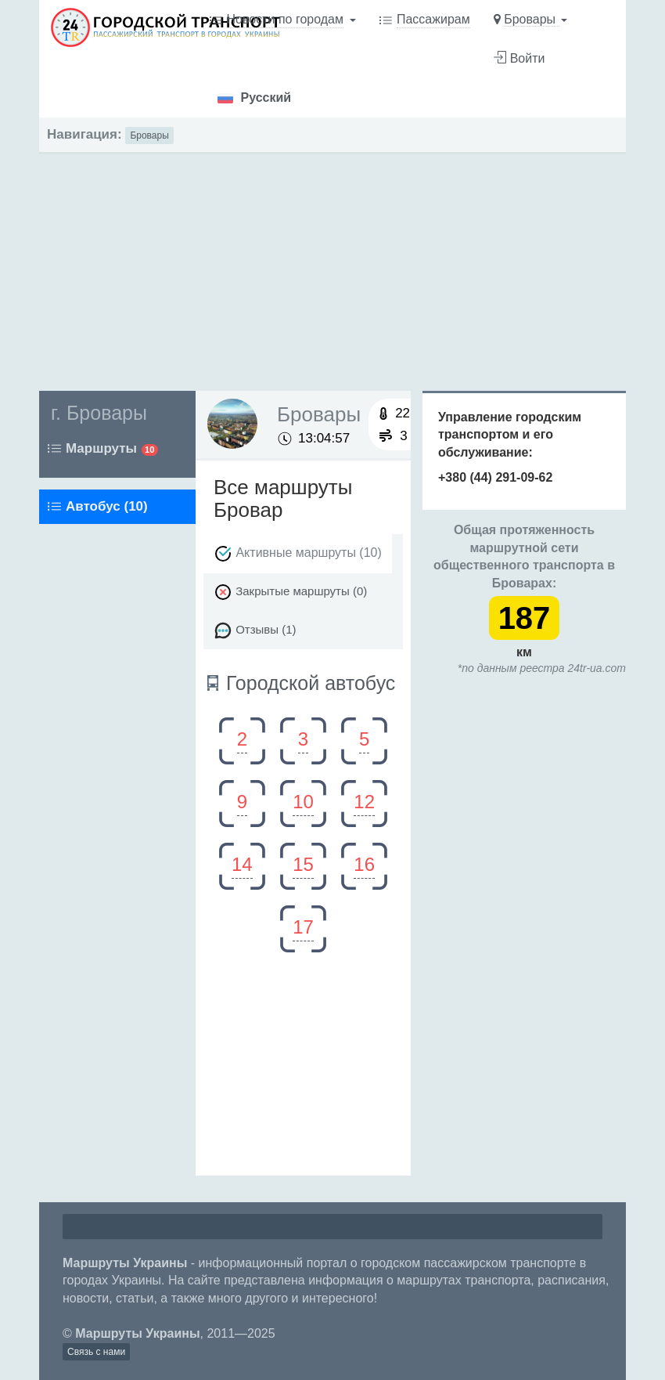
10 (303, 801)
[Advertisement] (332, 264)
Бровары (149, 135)
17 (303, 926)
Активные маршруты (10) (298, 553)
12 (364, 801)
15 (303, 864)
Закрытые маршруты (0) (290, 592)
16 (364, 864)
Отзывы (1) (255, 630)
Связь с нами (96, 1351)
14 (242, 864)
